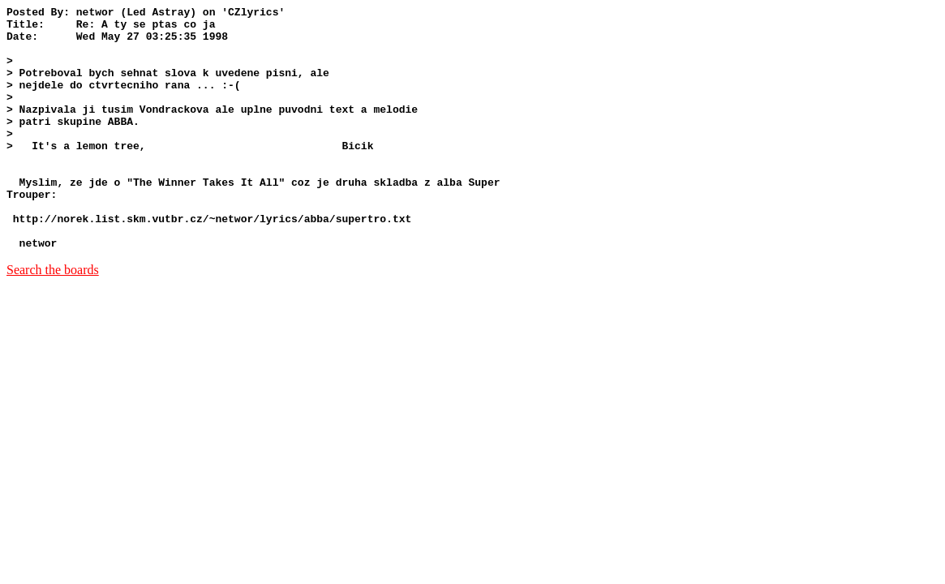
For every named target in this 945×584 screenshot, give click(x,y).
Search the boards (52, 318)
